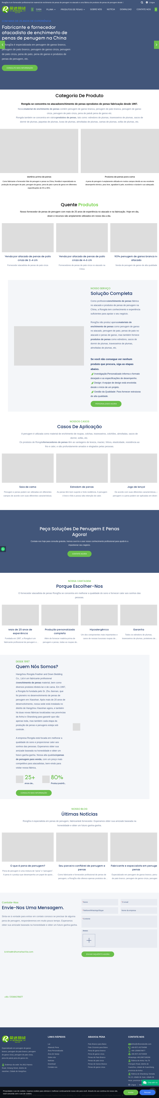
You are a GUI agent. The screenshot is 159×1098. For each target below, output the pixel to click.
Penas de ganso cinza (96, 1067)
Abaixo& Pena (53, 1047)
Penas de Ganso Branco (97, 1064)
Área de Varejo (53, 1054)
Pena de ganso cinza (96, 1054)
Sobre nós (96, 9)
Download (126, 9)
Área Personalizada (55, 1051)
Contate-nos (144, 9)
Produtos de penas (72, 9)
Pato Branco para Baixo (97, 1044)
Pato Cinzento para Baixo (98, 1047)
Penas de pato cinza (96, 1061)
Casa (38, 9)
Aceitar (131, 1092)
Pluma (49, 9)
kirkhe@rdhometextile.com (141, 1044)
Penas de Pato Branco (96, 1057)
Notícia (111, 9)
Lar (49, 1044)
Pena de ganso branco (96, 1051)
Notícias (51, 1061)
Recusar (147, 1092)
